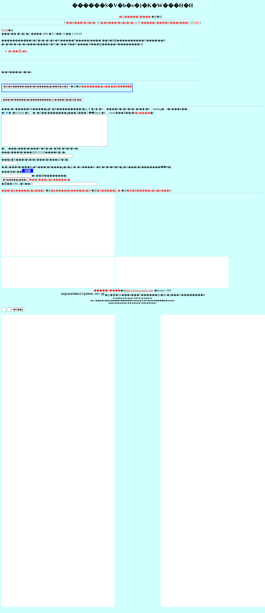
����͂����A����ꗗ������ (106, 86)
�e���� (142, 112)
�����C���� (137, 16)
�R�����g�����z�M (71, 196)
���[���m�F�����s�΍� (49, 185)
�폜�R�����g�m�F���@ (149, 196)
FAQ (196, 22)
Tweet (4, 30)
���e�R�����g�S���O (23, 196)
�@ (113, 16)
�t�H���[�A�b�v (81, 22)
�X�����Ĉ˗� (109, 196)
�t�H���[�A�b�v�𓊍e (118, 22)
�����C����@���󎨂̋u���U (165, 22)
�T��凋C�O (17, 51)
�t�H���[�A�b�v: (16, 72)
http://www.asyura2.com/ (140, 296)
